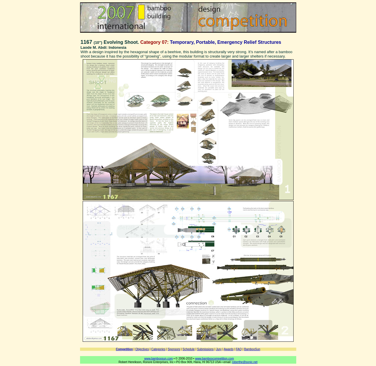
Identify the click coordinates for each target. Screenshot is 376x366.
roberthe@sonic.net (244, 362)
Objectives (142, 349)
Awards (228, 349)
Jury (218, 349)
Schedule (189, 349)
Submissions (205, 349)
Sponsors (174, 349)
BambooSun (252, 349)
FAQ (239, 349)
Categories (158, 349)
